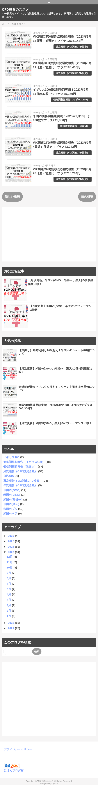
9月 (9, 572)
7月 (9, 583)
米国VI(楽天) (11, 504)
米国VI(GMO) (11, 490)
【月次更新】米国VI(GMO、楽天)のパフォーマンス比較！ (55, 423)
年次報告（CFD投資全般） (20, 485)
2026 (11, 535)
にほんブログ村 (14, 770)
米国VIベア (10, 513)
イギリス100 (11, 457)
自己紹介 (9, 475)
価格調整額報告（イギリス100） (71, 99)
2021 (11, 628)
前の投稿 (87, 196)
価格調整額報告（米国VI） (74, 126)
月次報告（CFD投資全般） (20, 471)
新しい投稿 (12, 196)
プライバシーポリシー (18, 749)
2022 (11, 622)
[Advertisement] (49, 234)
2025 (11, 541)
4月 (9, 599)
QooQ (55, 783)
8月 (9, 578)
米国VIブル (10, 508)
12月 (10, 556)
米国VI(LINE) (11, 494)
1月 (9, 615)
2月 (9, 610)
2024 (11, 546)
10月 (10, 567)
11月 (10, 562)
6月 (9, 589)
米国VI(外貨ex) (12, 499)
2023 (11, 552)
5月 (9, 594)
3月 (9, 605)
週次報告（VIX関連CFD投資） (72, 46)
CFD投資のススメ (15, 9)
